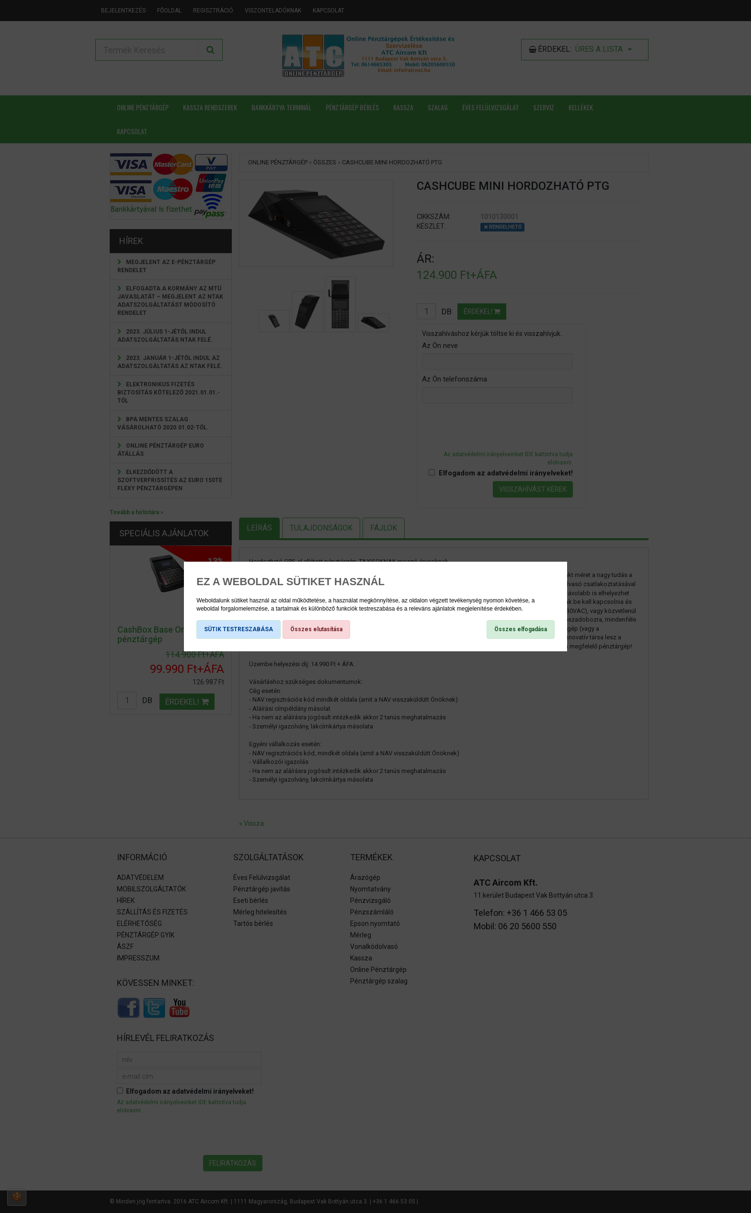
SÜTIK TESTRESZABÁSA (238, 629)
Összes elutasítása (316, 629)
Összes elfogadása (520, 629)
